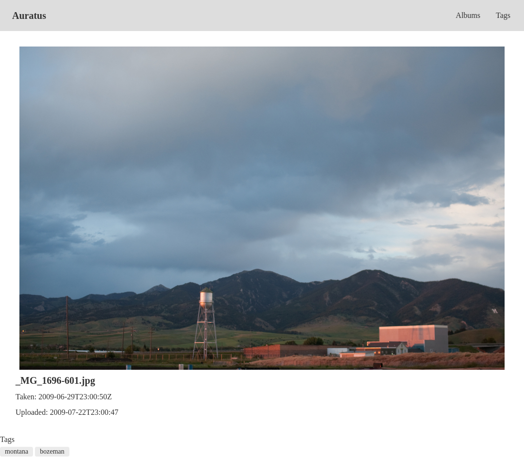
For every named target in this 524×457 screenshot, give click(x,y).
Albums (468, 15)
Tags (503, 15)
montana (16, 451)
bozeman (52, 451)
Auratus (29, 15)
